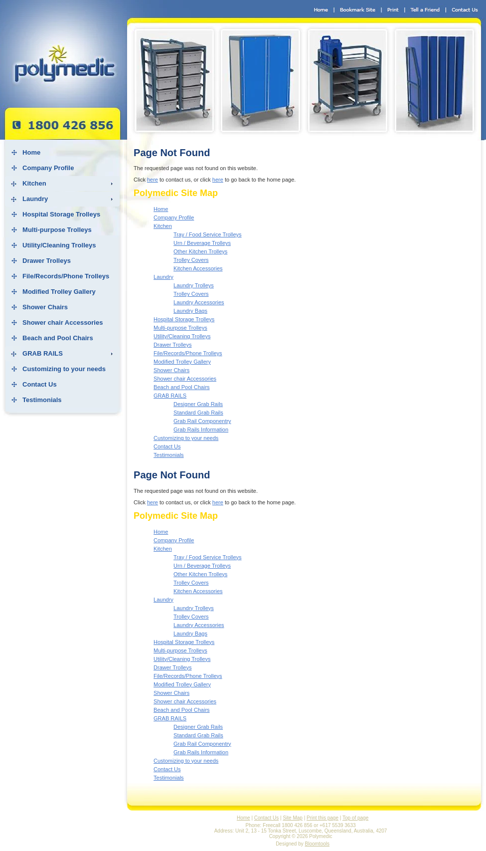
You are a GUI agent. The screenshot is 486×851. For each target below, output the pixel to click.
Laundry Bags (190, 311)
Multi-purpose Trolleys (57, 229)
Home (31, 152)
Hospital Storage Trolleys (61, 214)
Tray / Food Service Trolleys (207, 234)
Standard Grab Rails (198, 413)
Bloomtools (317, 844)
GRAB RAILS (42, 353)
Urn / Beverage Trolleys (202, 243)
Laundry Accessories (198, 302)
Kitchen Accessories (197, 268)
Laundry (35, 199)
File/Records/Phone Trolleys (65, 276)
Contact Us (39, 384)
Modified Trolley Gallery (59, 291)
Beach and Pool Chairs (57, 338)
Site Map (292, 818)
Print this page (322, 818)
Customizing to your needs (64, 369)
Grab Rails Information (200, 429)
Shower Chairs (45, 307)
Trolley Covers (191, 260)
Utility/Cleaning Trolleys (59, 245)
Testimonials (42, 400)
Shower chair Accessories (62, 322)
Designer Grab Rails (198, 404)
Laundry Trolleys (193, 285)
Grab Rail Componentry (202, 421)
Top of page (355, 818)
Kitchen (34, 183)
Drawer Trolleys (46, 260)
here (152, 180)
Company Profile (48, 168)
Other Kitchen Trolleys (200, 251)
